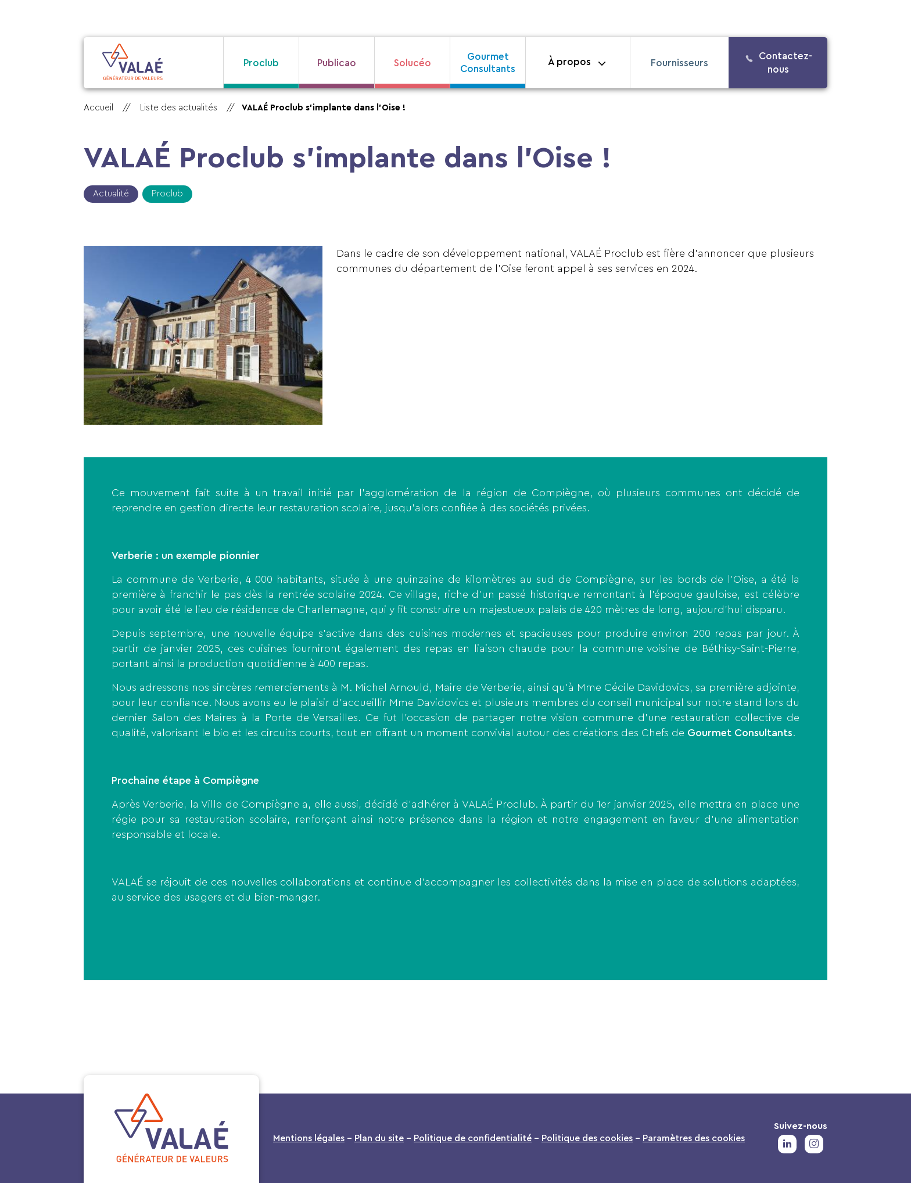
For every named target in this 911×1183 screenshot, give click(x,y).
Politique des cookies (587, 1138)
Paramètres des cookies (694, 1138)
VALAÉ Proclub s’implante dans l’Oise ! (324, 107)
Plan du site (379, 1138)
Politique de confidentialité (473, 1138)
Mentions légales (309, 1138)
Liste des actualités (178, 107)
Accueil (98, 107)
